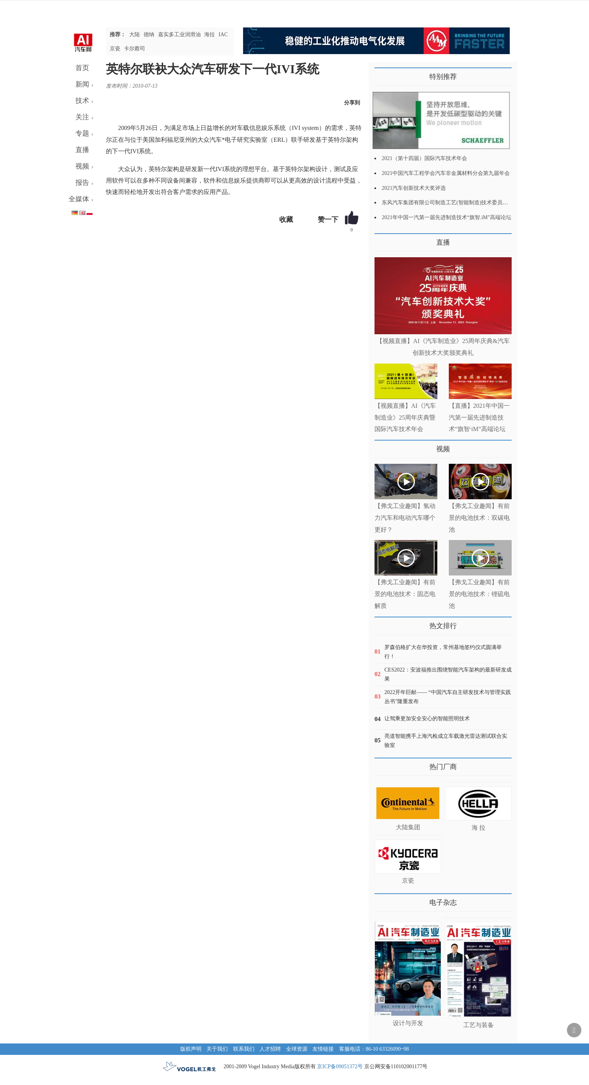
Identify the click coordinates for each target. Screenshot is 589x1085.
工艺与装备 (478, 1025)
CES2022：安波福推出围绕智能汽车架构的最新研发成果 (448, 674)
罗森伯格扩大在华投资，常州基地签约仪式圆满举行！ (443, 651)
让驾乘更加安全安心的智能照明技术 (427, 718)
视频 (82, 166)
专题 (82, 133)
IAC (223, 34)
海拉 (209, 34)
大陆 (134, 34)
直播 (82, 150)
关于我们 (217, 1049)
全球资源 (296, 1049)
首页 (82, 68)
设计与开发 (408, 1023)
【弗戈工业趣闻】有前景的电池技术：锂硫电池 (479, 594)
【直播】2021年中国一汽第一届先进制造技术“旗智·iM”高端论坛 (479, 417)
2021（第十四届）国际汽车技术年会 (424, 158)
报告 (82, 182)
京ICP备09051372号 (340, 1066)
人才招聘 (270, 1049)
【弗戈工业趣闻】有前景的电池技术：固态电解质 (405, 594)
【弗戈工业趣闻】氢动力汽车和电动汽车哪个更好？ (405, 518)
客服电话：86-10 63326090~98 (374, 1049)
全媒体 (79, 199)
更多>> (382, 239)
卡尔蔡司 (134, 48)
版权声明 (191, 1049)
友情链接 (323, 1049)
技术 (82, 100)
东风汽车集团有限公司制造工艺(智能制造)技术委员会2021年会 (455, 202)
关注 (82, 117)
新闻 (82, 84)
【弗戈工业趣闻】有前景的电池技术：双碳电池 (479, 518)
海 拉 (478, 827)
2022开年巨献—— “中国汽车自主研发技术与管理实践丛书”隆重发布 (447, 696)
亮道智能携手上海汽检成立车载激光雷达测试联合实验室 (445, 740)
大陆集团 (408, 827)
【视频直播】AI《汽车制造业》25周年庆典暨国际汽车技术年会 (405, 417)
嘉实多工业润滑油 (179, 34)
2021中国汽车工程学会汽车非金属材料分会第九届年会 (446, 173)
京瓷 (115, 48)
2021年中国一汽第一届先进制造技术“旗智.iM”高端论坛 (446, 217)
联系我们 (243, 1049)
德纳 (149, 34)
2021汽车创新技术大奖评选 (414, 188)
